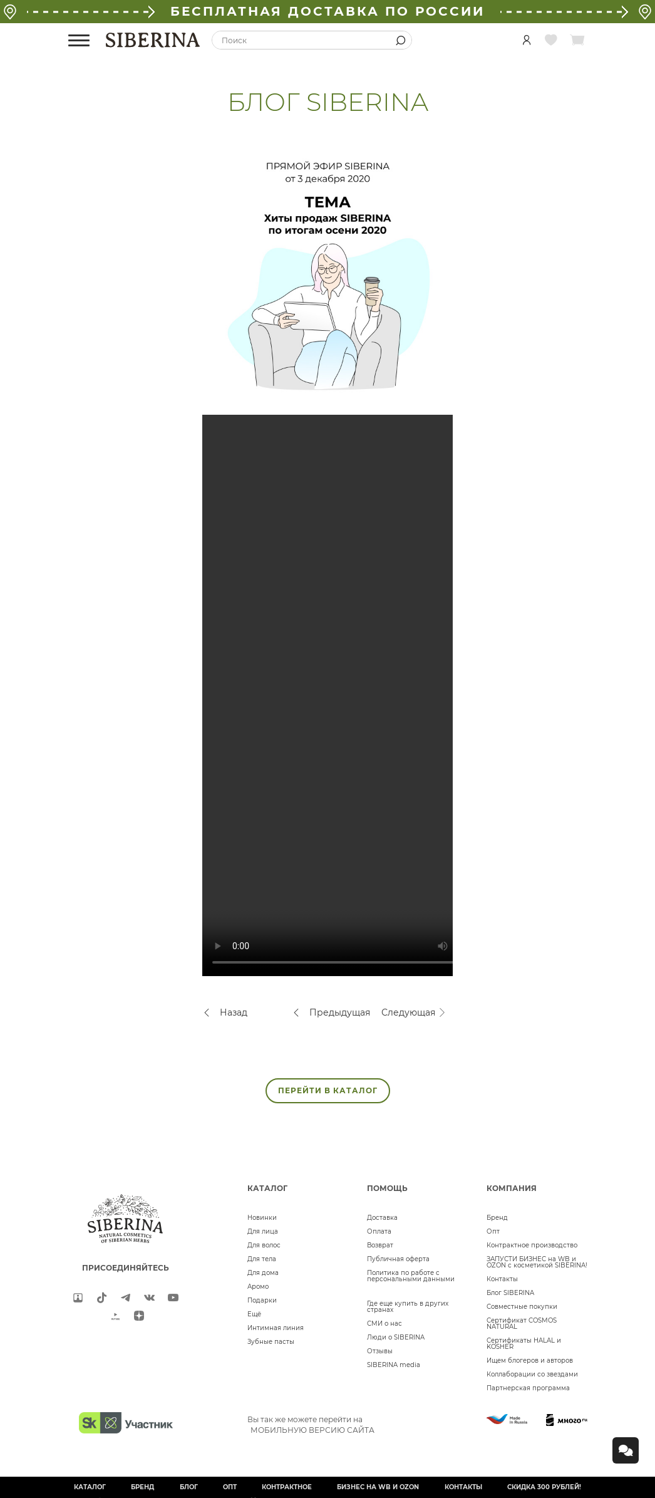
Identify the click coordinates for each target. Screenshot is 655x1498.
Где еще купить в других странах (407, 1306)
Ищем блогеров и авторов (530, 1360)
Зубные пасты (270, 1342)
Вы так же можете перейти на (310, 1425)
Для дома (263, 1273)
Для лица (262, 1231)
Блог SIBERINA (510, 1293)
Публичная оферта (398, 1259)
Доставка (382, 1218)
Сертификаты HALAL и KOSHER (524, 1343)
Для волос (264, 1245)
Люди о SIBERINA (396, 1337)
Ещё (254, 1314)
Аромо (258, 1286)
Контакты (502, 1279)
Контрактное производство (532, 1245)
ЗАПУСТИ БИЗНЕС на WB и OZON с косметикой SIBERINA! (537, 1262)
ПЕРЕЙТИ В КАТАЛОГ (328, 1090)
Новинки (262, 1218)
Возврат (380, 1245)
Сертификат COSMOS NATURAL (522, 1323)
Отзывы (380, 1351)
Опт (493, 1231)
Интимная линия (275, 1328)
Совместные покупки (522, 1307)
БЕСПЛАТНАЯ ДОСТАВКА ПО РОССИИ (327, 11)
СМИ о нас (384, 1323)
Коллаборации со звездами (532, 1374)
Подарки (262, 1300)
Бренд (497, 1218)
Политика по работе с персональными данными (411, 1276)
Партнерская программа (528, 1388)
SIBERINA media (393, 1365)
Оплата (379, 1231)
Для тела (261, 1259)
